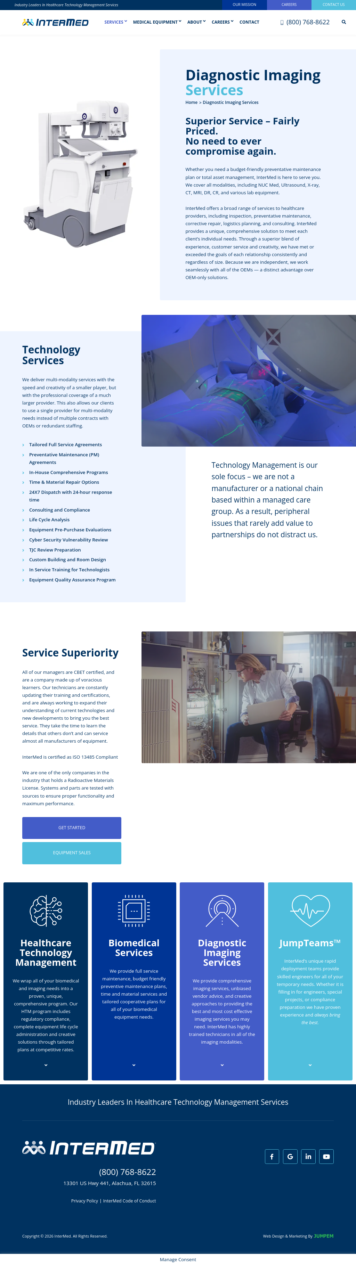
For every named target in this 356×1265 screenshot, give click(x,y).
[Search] (343, 22)
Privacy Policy (84, 1201)
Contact (249, 22)
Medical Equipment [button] (157, 22)
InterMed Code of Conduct (129, 1201)
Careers (289, 4)
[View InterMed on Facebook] (272, 1156)
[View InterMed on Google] (290, 1156)
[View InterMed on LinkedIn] (308, 1156)
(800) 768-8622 (305, 22)
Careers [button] (223, 22)
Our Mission (245, 4)
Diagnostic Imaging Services (230, 102)
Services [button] (115, 23)
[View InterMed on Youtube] (326, 1156)
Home (191, 102)
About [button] (196, 22)
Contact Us (334, 4)
